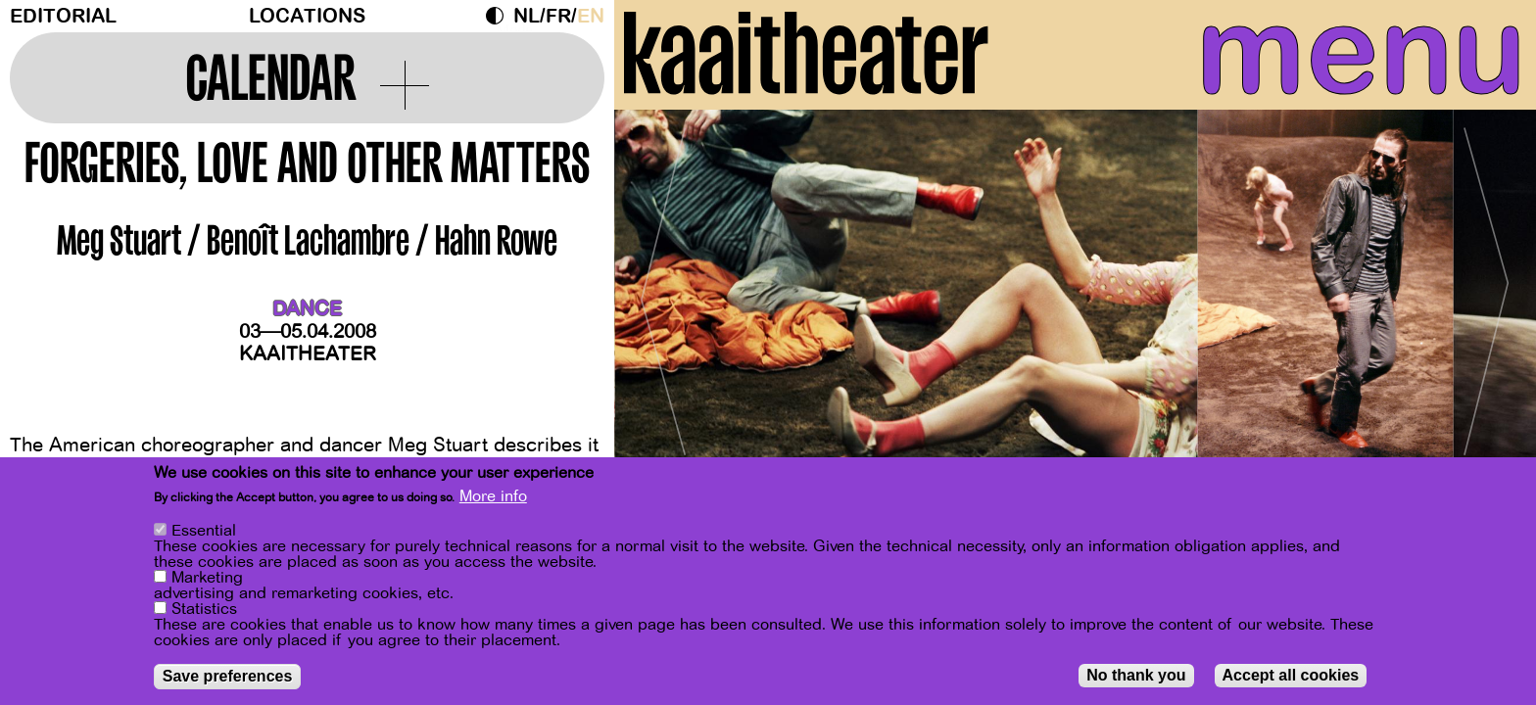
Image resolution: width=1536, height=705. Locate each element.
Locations (307, 16)
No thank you (1135, 675)
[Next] (1487, 318)
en (590, 16)
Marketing (207, 578)
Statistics (204, 609)
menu (1335, 59)
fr (558, 16)
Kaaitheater (307, 354)
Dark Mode (500, 15)
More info (493, 496)
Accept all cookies (1291, 675)
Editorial (63, 16)
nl (526, 16)
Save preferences (228, 676)
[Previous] (663, 318)
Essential (203, 530)
